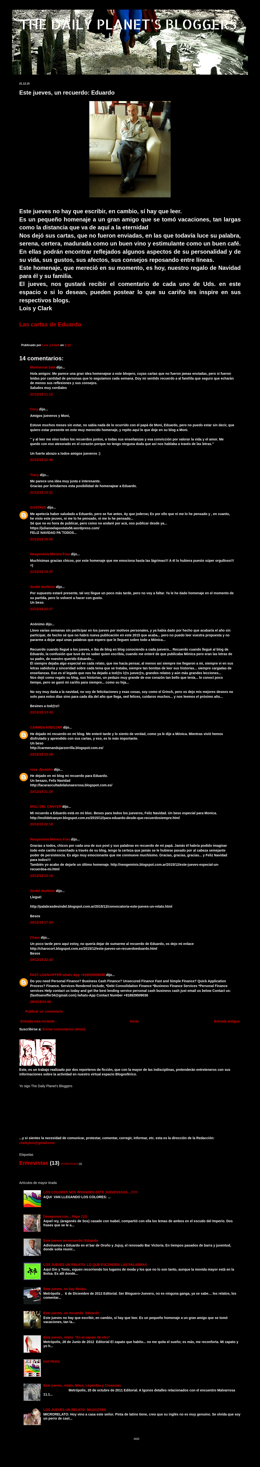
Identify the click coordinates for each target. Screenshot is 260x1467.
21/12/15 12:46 (41, 460)
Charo (35, 937)
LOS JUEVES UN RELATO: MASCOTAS (74, 1410)
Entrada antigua (227, 1021)
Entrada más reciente (37, 1021)
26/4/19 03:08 (40, 1002)
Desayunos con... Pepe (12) (65, 1216)
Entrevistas (33, 1163)
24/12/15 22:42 (41, 960)
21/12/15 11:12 (41, 394)
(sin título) (51, 1361)
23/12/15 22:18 (41, 824)
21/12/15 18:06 (41, 539)
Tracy (34, 475)
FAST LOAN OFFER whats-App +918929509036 (67, 975)
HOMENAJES (69, 1163)
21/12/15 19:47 (41, 572)
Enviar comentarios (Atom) (64, 1029)
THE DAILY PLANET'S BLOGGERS (128, 24)
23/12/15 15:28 (41, 754)
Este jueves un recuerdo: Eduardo (70, 1240)
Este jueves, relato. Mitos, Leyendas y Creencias (82, 1385)
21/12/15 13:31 (41, 492)
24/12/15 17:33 (41, 922)
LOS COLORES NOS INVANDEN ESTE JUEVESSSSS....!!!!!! (90, 1192)
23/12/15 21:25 (41, 792)
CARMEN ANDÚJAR (46, 727)
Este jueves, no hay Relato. (65, 1289)
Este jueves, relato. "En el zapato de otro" (76, 1337)
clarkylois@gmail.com (37, 1143)
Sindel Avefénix (43, 587)
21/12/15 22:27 (41, 609)
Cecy (34, 409)
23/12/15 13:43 (41, 712)
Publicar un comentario (44, 1011)
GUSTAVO (38, 507)
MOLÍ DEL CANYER (45, 806)
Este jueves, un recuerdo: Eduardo (71, 1313)
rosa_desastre (41, 769)
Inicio (134, 1021)
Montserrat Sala (42, 367)
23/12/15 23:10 (41, 876)
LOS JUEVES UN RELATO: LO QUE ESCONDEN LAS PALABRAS (95, 1265)
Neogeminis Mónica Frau (50, 554)
